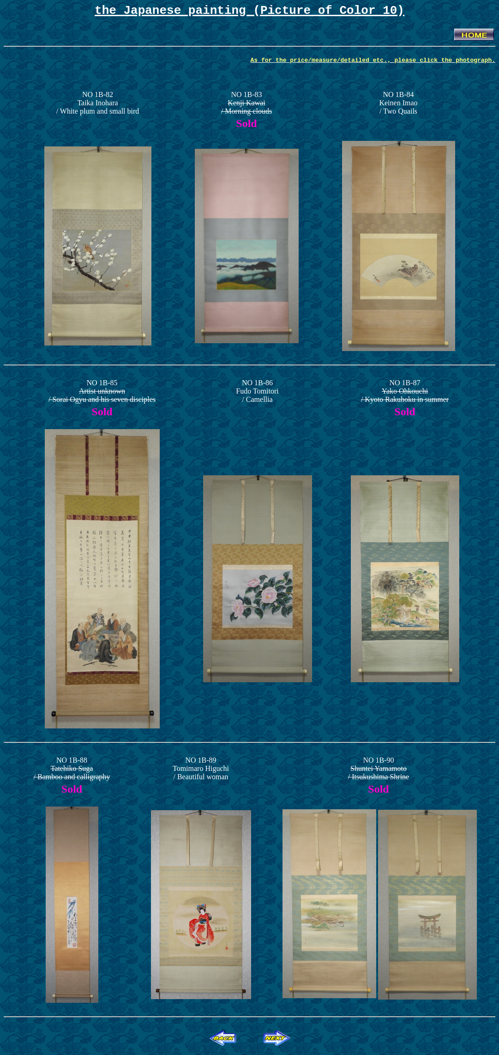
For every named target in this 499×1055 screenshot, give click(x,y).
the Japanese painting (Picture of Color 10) (249, 12)
